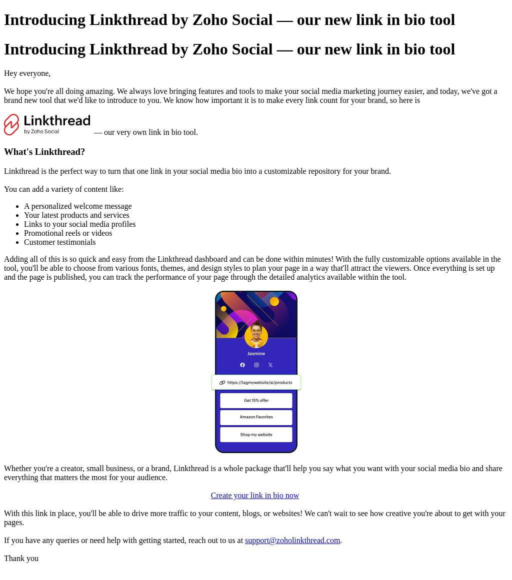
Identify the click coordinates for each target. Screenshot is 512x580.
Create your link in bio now (255, 495)
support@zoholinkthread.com (292, 540)
